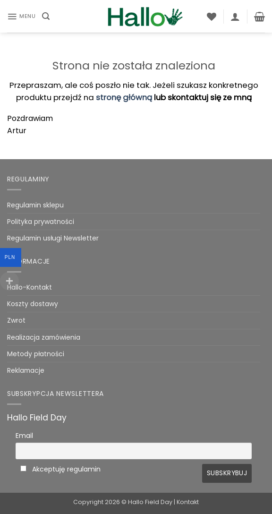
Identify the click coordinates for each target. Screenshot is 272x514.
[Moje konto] (235, 16)
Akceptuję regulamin (66, 469)
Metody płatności (35, 354)
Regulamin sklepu (35, 205)
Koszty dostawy (32, 303)
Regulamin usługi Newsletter (53, 238)
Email (24, 435)
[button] (21, 16)
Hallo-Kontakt (29, 287)
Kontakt (188, 502)
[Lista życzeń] (211, 16)
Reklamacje (25, 370)
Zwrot (16, 320)
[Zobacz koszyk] (259, 16)
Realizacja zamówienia (43, 337)
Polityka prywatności (40, 221)
